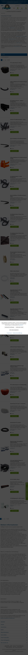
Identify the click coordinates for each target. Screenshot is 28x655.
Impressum (9, 333)
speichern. (21, 325)
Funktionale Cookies (19, 327)
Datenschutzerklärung (17, 333)
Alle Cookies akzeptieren (14, 329)
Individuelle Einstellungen (9, 327)
